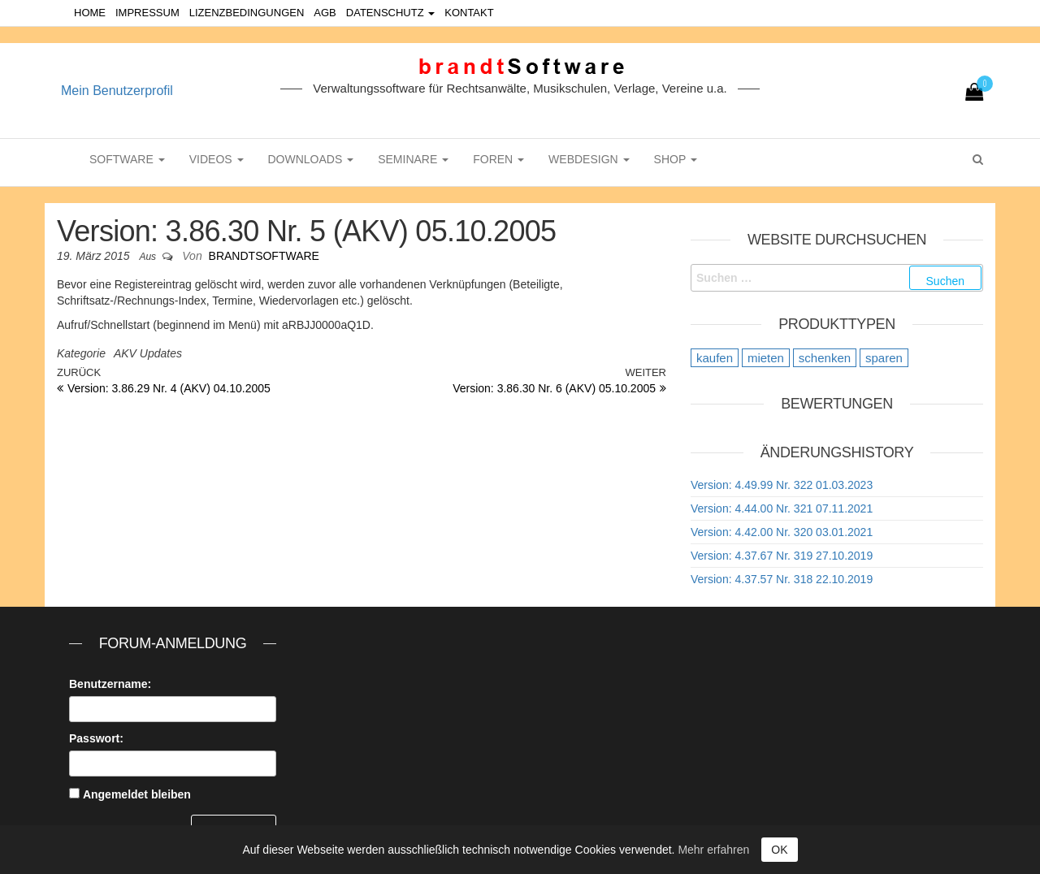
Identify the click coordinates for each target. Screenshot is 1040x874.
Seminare (413, 159)
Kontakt (468, 12)
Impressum (147, 12)
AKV (125, 353)
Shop (675, 159)
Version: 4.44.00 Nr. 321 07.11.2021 (782, 508)
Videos (216, 159)
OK (779, 849)
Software (127, 159)
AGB (325, 12)
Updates (161, 353)
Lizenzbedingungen (247, 12)
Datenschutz (390, 12)
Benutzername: (110, 683)
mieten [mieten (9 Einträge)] (766, 358)
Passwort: (96, 738)
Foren (498, 159)
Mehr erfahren (713, 849)
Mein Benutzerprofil (117, 90)
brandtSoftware (264, 255)
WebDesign (588, 159)
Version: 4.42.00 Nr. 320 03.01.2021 (782, 532)
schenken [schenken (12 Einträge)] (825, 358)
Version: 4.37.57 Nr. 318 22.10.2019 (782, 579)
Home (90, 12)
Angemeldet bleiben (137, 794)
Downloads (311, 159)
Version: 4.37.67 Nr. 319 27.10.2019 (782, 555)
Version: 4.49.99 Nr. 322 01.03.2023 (782, 484)
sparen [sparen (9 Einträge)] (884, 358)
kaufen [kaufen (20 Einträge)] (714, 358)
